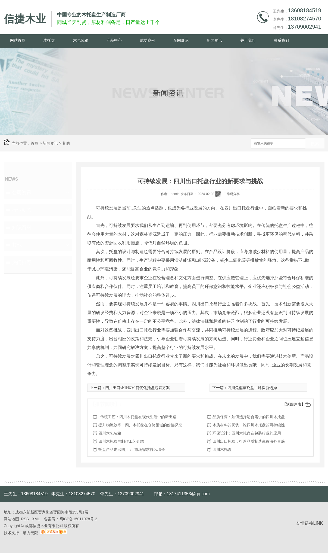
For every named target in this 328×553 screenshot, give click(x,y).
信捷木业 (25, 19)
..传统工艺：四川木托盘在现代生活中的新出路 (137, 417)
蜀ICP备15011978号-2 (78, 519)
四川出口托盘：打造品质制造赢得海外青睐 (249, 441)
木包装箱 (80, 40)
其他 (66, 143)
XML (36, 519)
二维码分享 (231, 194)
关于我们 (247, 40)
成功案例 (147, 40)
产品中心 (114, 40)
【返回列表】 (293, 404)
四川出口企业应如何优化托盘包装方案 (137, 387)
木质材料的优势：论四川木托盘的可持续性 (249, 425)
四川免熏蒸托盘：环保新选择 (252, 387)
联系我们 (281, 40)
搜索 (315, 143)
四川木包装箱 (109, 433)
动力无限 (30, 533)
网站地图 (11, 519)
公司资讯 (22, 192)
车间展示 (181, 40)
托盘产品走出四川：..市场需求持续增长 (131, 449)
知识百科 (22, 227)
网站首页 (17, 40)
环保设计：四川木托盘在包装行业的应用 (247, 433)
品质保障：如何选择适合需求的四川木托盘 (249, 417)
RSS (25, 519)
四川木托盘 (222, 449)
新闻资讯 (214, 40)
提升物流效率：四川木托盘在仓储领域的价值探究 (140, 425)
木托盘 (49, 40)
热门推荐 (22, 262)
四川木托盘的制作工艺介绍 (121, 441)
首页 (34, 143)
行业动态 (22, 210)
